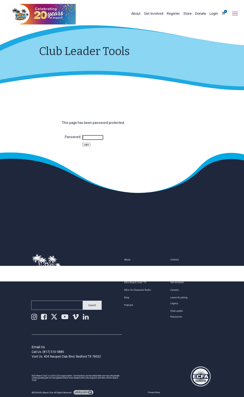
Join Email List (182, 274)
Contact (178, 259)
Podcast (132, 305)
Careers (178, 290)
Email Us (38, 347)
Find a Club (134, 267)
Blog (130, 297)
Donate (200, 13)
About (135, 13)
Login (214, 13)
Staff (176, 267)
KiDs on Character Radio (141, 290)
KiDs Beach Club (45, 393)
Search (89, 305)
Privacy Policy (154, 392)
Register (173, 13)
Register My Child (137, 274)
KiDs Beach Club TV (139, 282)
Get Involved (153, 13)
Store (187, 13)
